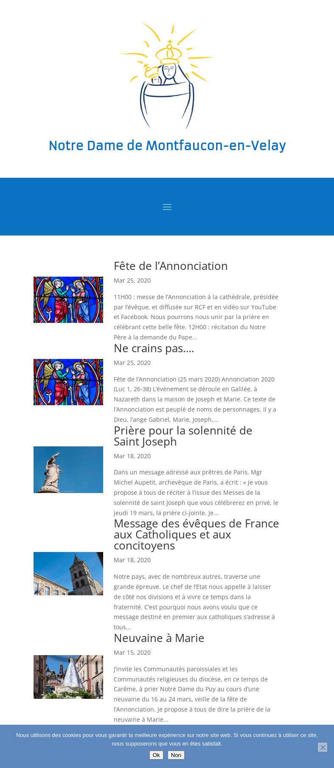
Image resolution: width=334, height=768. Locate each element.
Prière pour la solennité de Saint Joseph (183, 436)
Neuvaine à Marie (159, 637)
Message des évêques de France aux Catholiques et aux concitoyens (196, 534)
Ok (156, 755)
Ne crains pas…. (154, 348)
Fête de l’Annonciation (171, 265)
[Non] (322, 747)
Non (176, 755)
